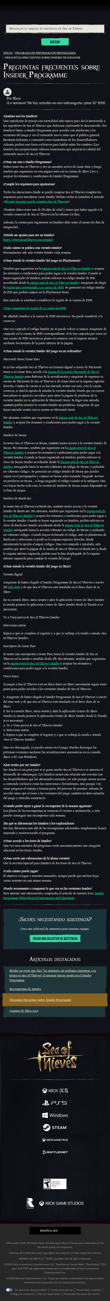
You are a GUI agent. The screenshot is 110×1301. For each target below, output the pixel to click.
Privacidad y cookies (89, 1290)
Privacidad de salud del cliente (82, 1294)
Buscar (55, 42)
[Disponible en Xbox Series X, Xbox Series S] (55, 1091)
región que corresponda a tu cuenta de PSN (35, 287)
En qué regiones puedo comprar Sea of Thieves (36, 202)
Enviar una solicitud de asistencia (55, 938)
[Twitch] (42, 1167)
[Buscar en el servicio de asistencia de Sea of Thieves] (55, 29)
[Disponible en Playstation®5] (55, 1103)
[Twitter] (33, 1166)
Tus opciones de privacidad (30, 1290)
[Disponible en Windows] (55, 1115)
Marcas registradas (49, 1294)
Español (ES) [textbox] (48, 1230)
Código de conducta (22, 1294)
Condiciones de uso (61, 1290)
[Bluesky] (83, 1167)
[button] (55, 1230)
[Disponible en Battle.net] (55, 1152)
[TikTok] (75, 1167)
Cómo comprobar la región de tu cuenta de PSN (34, 308)
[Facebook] (25, 1166)
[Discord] (67, 1167)
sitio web (14, 587)
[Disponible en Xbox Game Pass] (55, 1140)
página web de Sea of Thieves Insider (66, 268)
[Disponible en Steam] (55, 1128)
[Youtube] (54, 1167)
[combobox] (55, 29)
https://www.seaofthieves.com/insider (28, 240)
